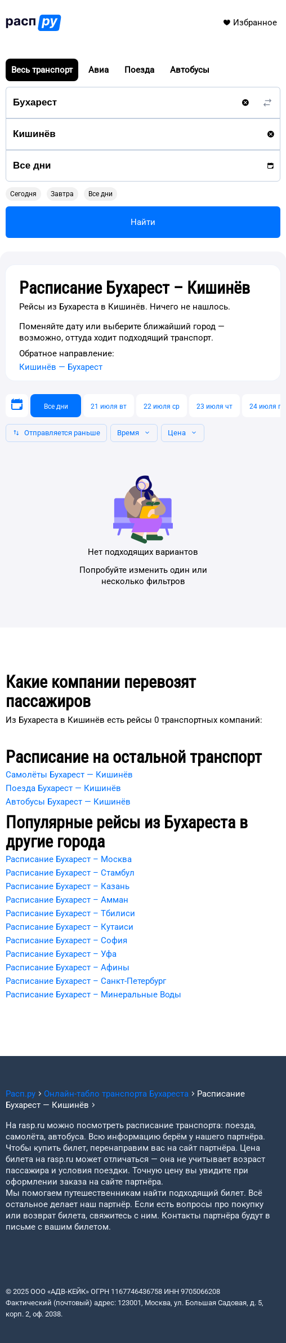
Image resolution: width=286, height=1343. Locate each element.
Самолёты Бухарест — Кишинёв (69, 775)
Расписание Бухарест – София (66, 940)
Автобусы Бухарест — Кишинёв (68, 802)
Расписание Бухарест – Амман (67, 900)
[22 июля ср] (161, 405)
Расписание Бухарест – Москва (69, 859)
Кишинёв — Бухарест (60, 367)
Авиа (98, 70)
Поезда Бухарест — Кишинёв (63, 788)
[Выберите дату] (17, 405)
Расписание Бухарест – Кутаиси (69, 927)
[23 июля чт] (214, 405)
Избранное (249, 22)
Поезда (139, 70)
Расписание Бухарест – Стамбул (70, 873)
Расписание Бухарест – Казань (67, 886)
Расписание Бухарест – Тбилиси (70, 913)
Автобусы (189, 70)
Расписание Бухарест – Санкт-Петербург (86, 981)
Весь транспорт (42, 70)
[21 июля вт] (108, 405)
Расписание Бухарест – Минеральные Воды (93, 994)
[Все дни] (55, 405)
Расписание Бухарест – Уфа (61, 954)
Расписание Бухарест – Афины (67, 967)
